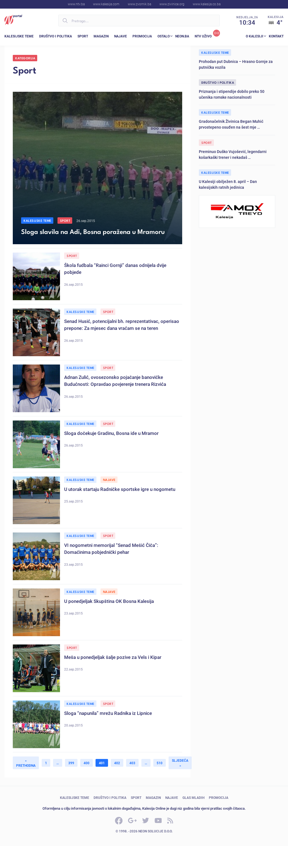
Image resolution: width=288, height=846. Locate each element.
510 (159, 763)
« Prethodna (26, 763)
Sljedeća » (180, 763)
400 (86, 763)
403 (132, 763)
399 (71, 763)
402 (117, 763)
